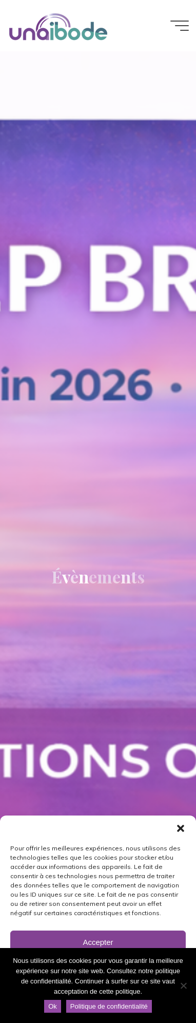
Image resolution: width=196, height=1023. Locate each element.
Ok (52, 1006)
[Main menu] (179, 26)
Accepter (98, 942)
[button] (180, 828)
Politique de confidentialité (109, 1006)
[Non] (183, 985)
